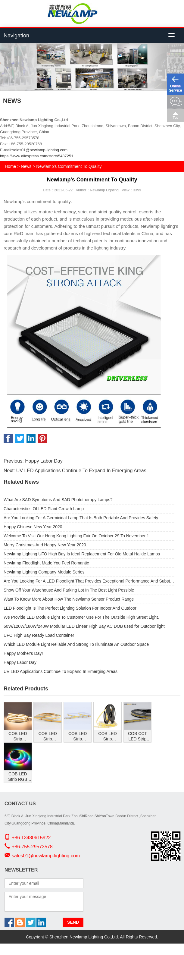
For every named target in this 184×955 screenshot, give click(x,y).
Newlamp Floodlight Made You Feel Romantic (46, 563)
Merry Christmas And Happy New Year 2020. (45, 544)
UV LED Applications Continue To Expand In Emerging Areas (60, 671)
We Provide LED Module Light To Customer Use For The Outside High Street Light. (81, 617)
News (26, 166)
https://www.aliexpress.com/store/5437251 (36, 156)
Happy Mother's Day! (23, 653)
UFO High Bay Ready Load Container (39, 635)
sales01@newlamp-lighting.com (39, 150)
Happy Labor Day (20, 662)
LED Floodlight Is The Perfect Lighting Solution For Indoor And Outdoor (70, 608)
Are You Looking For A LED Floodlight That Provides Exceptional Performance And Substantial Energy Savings (89, 581)
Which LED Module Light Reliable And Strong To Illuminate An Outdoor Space (76, 644)
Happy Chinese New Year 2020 (33, 526)
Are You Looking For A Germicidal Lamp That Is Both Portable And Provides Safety (81, 517)
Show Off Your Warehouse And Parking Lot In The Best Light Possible (69, 590)
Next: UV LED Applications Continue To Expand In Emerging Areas (75, 470)
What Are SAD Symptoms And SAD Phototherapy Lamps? (58, 499)
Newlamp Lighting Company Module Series (44, 572)
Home (10, 166)
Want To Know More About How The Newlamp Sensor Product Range (69, 599)
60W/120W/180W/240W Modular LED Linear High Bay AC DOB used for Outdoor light (84, 626)
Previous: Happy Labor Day (33, 460)
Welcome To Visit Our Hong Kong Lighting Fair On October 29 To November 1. (77, 535)
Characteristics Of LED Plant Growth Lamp (44, 508)
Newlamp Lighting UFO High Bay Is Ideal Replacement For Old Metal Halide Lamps (82, 553)
